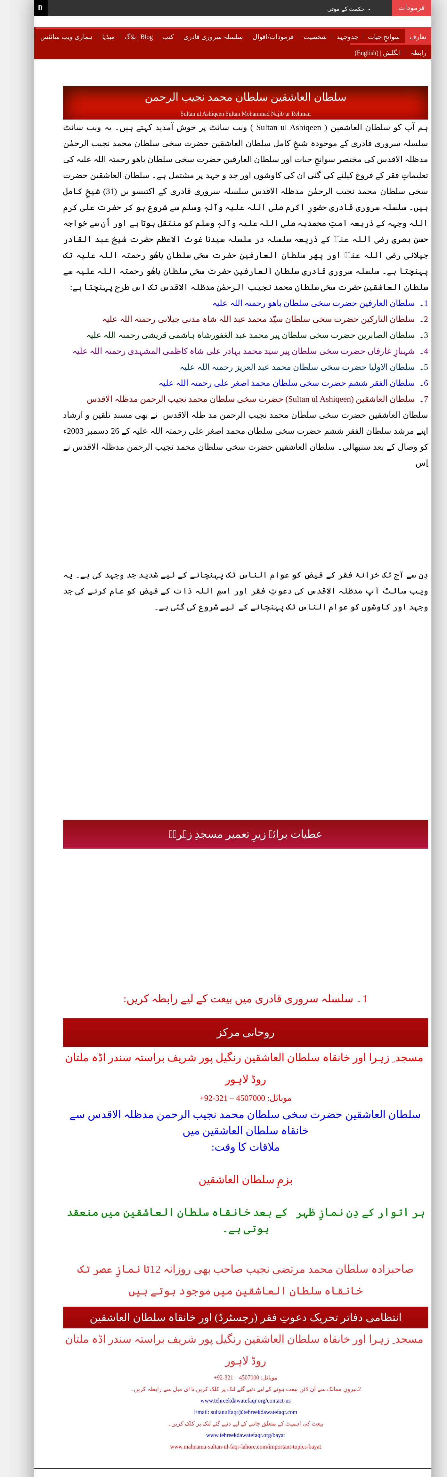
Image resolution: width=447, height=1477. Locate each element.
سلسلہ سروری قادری (204, 36)
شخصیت (306, 36)
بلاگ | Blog (129, 36)
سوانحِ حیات (375, 36)
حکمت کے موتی (336, 9)
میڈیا (99, 36)
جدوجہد (338, 36)
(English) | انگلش (368, 52)
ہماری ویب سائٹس (57, 36)
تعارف (408, 36)
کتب (159, 36)
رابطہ (409, 52)
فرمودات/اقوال (264, 36)
